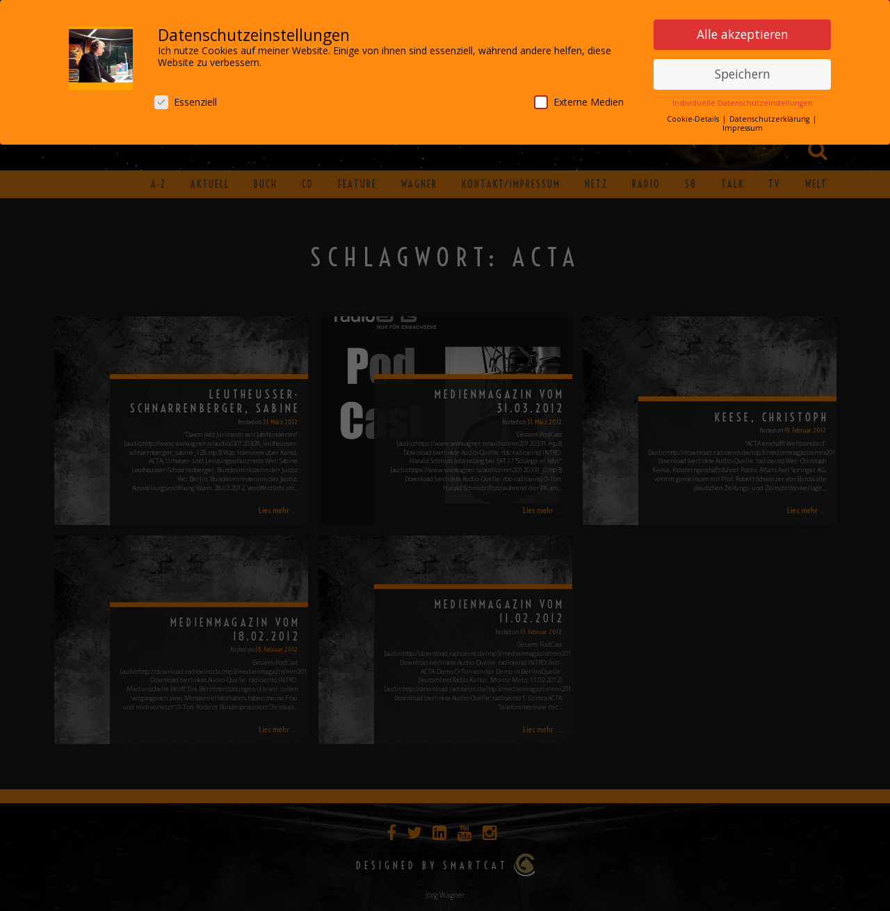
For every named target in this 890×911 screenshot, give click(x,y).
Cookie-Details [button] (694, 116)
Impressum (742, 125)
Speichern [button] (742, 71)
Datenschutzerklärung (770, 116)
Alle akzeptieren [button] (742, 31)
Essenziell (185, 99)
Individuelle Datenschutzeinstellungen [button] (742, 100)
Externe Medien (579, 99)
